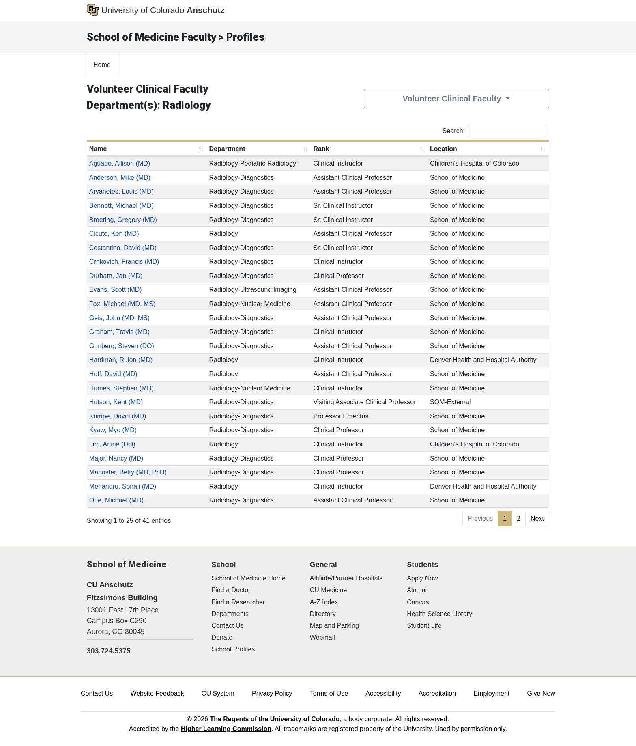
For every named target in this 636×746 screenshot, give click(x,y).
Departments (230, 613)
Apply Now (422, 578)
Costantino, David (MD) (123, 247)
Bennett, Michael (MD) (121, 205)
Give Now (541, 693)
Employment (491, 693)
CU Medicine (328, 589)
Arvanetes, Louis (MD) (121, 191)
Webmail (322, 637)
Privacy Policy (272, 693)
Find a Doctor (231, 589)
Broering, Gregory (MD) (123, 219)
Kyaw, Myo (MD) (113, 430)
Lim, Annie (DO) (112, 444)
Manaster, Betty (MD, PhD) (128, 472)
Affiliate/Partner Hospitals (346, 578)
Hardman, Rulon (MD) (121, 359)
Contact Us (228, 625)
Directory (323, 613)
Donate (222, 637)
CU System (218, 693)
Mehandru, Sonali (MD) (122, 486)
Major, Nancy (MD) (116, 458)
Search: (494, 131)
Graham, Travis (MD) (119, 331)
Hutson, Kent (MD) (116, 402)
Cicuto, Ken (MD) (114, 233)
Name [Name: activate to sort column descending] (98, 148)
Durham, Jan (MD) (116, 275)
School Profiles (233, 649)
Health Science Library (439, 613)
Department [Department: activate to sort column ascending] (227, 148)
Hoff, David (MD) (113, 374)
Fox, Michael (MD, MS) (122, 303)
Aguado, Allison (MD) (119, 163)
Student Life (424, 625)
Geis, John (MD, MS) (119, 318)
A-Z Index (324, 602)
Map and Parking (334, 625)
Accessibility (383, 693)
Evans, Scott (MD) (115, 289)
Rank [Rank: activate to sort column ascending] (321, 148)
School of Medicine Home (249, 578)
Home (102, 64)
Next (537, 518)
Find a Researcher (238, 602)
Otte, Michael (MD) (116, 500)
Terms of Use (329, 693)
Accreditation (437, 693)
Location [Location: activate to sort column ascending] (443, 148)
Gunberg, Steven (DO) (121, 346)
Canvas (418, 602)
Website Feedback (157, 693)
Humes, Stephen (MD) (121, 388)
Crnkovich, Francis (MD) (124, 261)
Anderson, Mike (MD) (119, 177)
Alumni (417, 589)
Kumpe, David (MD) (117, 416)
